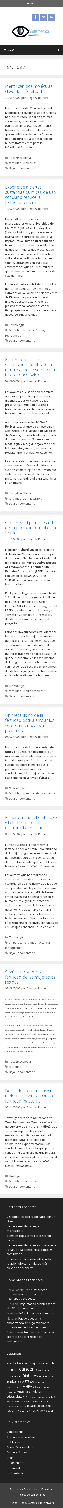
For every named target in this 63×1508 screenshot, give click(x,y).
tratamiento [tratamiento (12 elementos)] (12, 1411)
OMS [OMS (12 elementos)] (25, 1397)
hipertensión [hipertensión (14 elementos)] (13, 1387)
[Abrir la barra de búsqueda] (58, 50)
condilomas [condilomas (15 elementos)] (12, 1369)
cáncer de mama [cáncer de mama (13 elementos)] (43, 1370)
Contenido (16, 1463)
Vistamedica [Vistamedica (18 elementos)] (43, 1410)
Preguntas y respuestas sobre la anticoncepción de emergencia (30, 1336)
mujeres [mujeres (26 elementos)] (36, 1391)
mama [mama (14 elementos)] (46, 1387)
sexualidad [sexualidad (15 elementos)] (36, 1401)
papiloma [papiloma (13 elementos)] (45, 1397)
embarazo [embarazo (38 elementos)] (15, 1381)
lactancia (44, 942)
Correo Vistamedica (20, 1447)
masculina (30, 1181)
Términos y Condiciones (23, 1489)
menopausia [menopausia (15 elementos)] (23, 1391)
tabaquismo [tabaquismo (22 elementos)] (43, 1406)
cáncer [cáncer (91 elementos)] (26, 1369)
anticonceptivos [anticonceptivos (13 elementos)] (32, 1363)
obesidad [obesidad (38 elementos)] (14, 1396)
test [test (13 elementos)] (54, 1406)
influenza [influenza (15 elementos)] (37, 1386)
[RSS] (51, 17)
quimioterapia (32, 498)
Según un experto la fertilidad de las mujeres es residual (30, 977)
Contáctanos (15, 1432)
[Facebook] (35, 17)
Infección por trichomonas (36, 1313)
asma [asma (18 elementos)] (44, 1363)
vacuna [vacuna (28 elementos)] (23, 1410)
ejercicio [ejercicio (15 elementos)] (48, 1376)
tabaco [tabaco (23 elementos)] (31, 1406)
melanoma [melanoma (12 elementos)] (11, 1392)
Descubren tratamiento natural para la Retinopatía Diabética (27, 1294)
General (15, 1468)
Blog (10, 1458)
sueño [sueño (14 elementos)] (23, 1406)
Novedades (17, 1473)
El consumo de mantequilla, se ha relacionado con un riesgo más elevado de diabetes (29, 1263)
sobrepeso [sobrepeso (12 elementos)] (11, 1406)
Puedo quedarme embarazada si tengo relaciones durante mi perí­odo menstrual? (28, 1322)
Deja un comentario (22, 168)
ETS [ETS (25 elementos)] (26, 1382)
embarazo (16, 942)
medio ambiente (34, 691)
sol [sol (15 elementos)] (18, 1405)
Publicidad (14, 1442)
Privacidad (47, 1489)
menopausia (31, 793)
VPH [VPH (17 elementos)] (53, 1410)
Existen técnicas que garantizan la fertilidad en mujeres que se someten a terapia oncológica (30, 367)
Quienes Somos (17, 1452)
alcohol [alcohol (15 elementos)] (10, 1363)
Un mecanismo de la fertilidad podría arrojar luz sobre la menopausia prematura (29, 722)
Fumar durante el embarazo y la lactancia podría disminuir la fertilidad (31, 822)
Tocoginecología (20, 158)
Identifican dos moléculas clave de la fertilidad (28, 88)
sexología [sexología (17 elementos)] (25, 1401)
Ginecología (17, 686)
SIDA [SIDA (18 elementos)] (45, 1401)
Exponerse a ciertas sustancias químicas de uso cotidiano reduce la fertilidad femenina (30, 194)
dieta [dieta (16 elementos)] (41, 1376)
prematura (48, 793)
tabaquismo (13, 948)
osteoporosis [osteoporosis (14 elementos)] (34, 1397)
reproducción (14, 335)
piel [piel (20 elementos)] (53, 1396)
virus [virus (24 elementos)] (32, 1410)
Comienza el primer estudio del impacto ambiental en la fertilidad (30, 528)
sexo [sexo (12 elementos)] (17, 1402)
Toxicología (17, 325)
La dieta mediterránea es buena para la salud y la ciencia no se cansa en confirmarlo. (31, 1249)
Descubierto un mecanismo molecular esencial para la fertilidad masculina (30, 1096)
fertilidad (15, 163)
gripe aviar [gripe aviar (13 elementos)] (41, 1382)
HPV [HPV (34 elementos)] (29, 1386)
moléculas (30, 163)
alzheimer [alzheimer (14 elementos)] (19, 1363)
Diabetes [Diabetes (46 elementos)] (30, 1375)
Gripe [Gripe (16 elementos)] (33, 1381)
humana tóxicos (33, 330)
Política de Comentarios (31, 1494)
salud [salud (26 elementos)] (10, 1401)
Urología (15, 1176)
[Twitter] (43, 17)
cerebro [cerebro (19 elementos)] (51, 1363)
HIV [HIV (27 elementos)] (22, 1387)
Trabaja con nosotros (21, 1437)
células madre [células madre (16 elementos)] (14, 1376)
